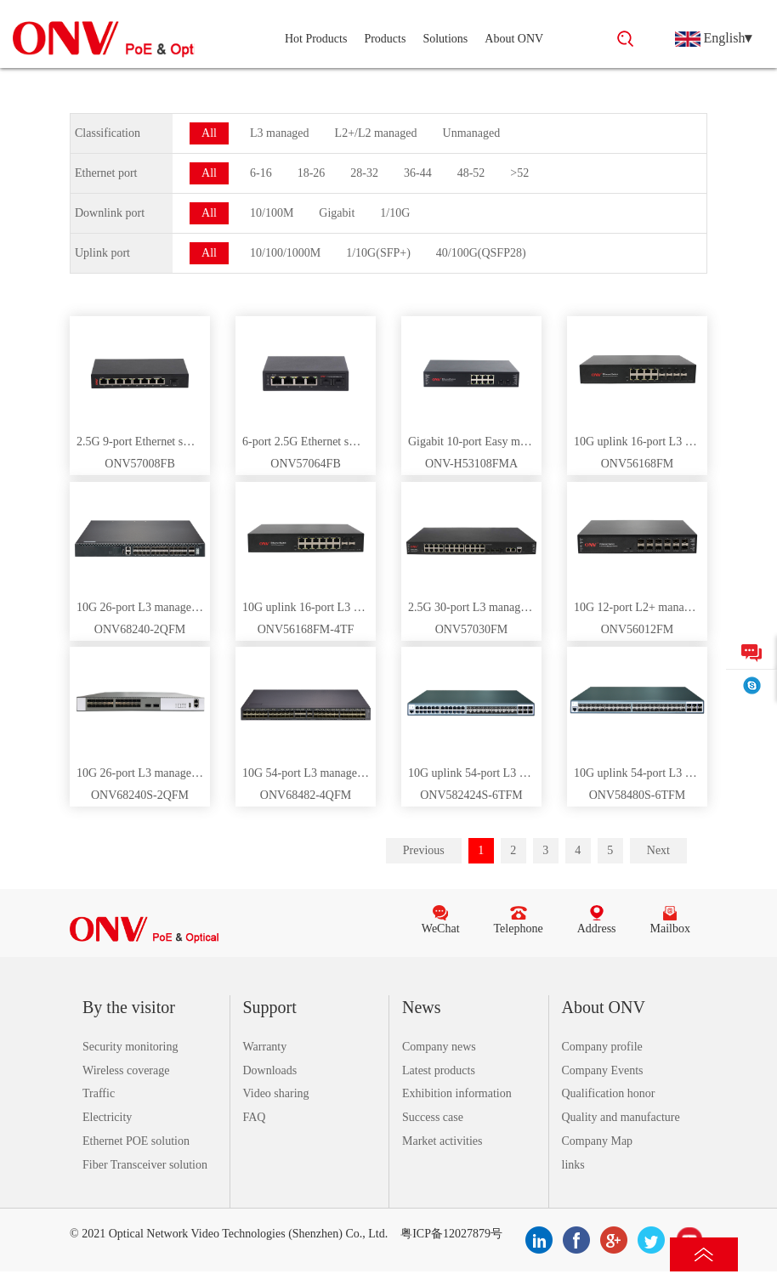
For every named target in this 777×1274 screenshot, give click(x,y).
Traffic (98, 1093)
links (573, 1164)
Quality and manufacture (621, 1117)
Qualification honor (608, 1093)
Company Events (603, 1070)
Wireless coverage (125, 1070)
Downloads (270, 1070)
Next (658, 850)
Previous (424, 850)
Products (385, 38)
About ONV (514, 38)
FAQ (254, 1117)
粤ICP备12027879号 (451, 1233)
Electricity (107, 1117)
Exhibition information (457, 1093)
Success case (432, 1117)
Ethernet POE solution (136, 1141)
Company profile (602, 1046)
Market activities (442, 1141)
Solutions (445, 38)
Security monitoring (130, 1046)
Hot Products (316, 38)
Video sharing (276, 1093)
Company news (439, 1046)
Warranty (265, 1046)
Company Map (597, 1141)
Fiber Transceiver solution (144, 1164)
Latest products (438, 1070)
